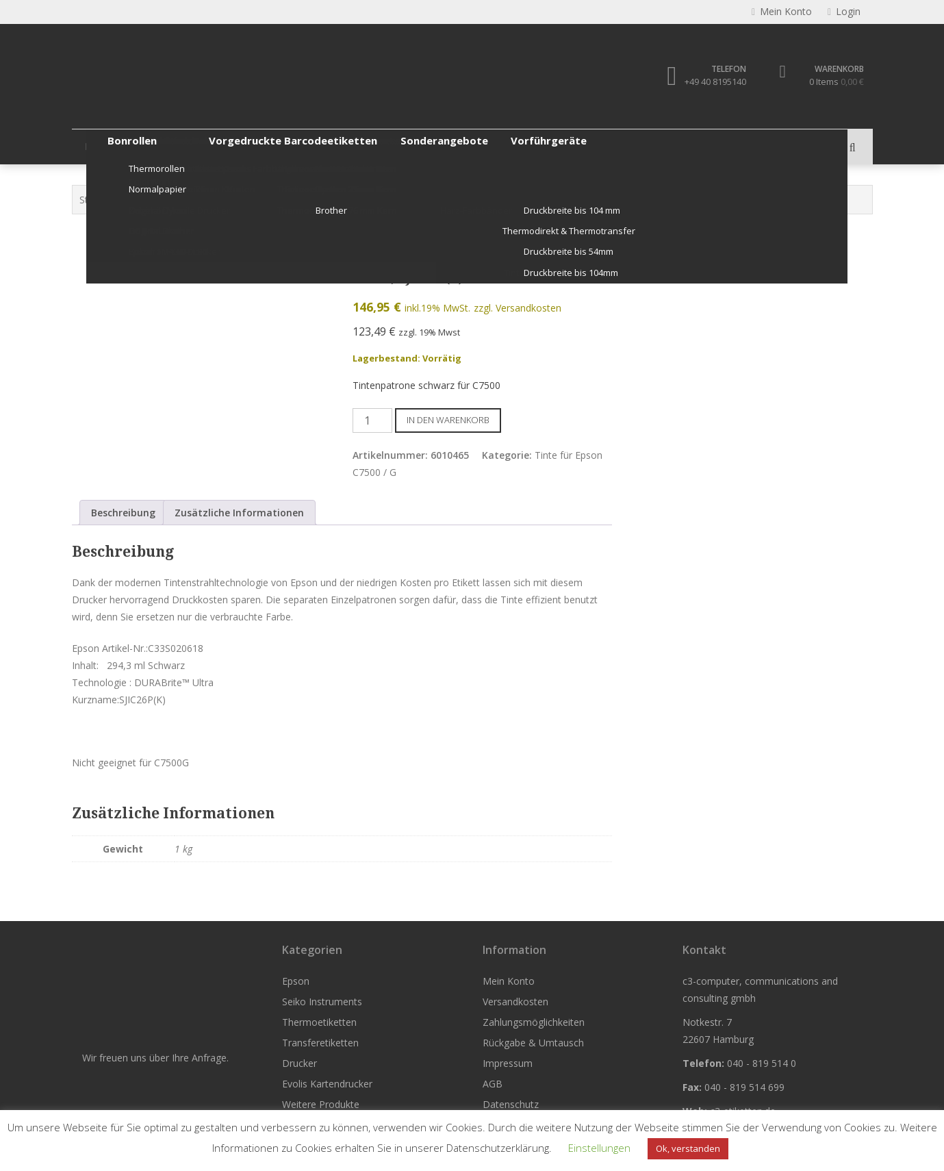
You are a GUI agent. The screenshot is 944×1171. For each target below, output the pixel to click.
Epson (99, 146)
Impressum (508, 1063)
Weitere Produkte (672, 146)
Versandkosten (515, 1001)
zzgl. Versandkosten (517, 308)
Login (844, 11)
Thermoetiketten (285, 146)
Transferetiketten (388, 146)
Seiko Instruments (180, 146)
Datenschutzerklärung (497, 1148)
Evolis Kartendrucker (561, 146)
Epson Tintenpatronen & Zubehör (241, 199)
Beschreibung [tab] (123, 512)
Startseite (100, 199)
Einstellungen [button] (599, 1148)
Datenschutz (511, 1104)
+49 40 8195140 (714, 82)
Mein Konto (509, 980)
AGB (492, 1083)
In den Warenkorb (448, 420)
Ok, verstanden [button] (688, 1148)
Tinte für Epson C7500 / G (382, 199)
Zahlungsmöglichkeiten (534, 1022)
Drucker (471, 146)
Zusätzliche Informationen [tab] (239, 512)
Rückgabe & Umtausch (533, 1042)
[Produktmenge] (372, 420)
